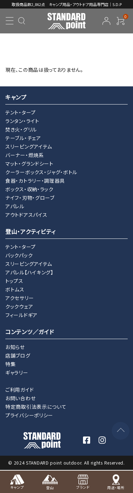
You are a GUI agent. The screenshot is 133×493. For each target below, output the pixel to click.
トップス (14, 280)
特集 (10, 364)
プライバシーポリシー (29, 415)
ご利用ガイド (19, 389)
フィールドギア (21, 314)
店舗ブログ (18, 355)
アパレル (14, 206)
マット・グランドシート (29, 163)
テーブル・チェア (23, 137)
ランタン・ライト (22, 120)
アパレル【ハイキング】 (29, 272)
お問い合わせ (20, 398)
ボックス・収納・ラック (29, 189)
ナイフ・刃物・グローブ (30, 197)
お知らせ (15, 346)
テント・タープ (20, 112)
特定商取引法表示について (35, 406)
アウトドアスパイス (26, 214)
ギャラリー (16, 372)
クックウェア (19, 306)
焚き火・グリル (21, 129)
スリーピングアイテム (28, 146)
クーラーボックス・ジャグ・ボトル (41, 172)
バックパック (19, 255)
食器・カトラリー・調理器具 (35, 180)
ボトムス (14, 289)
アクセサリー (19, 297)
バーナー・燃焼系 (24, 155)
